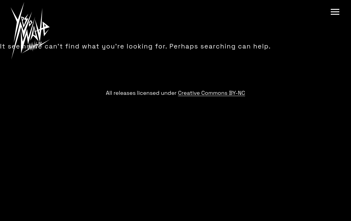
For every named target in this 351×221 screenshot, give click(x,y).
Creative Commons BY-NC (211, 92)
